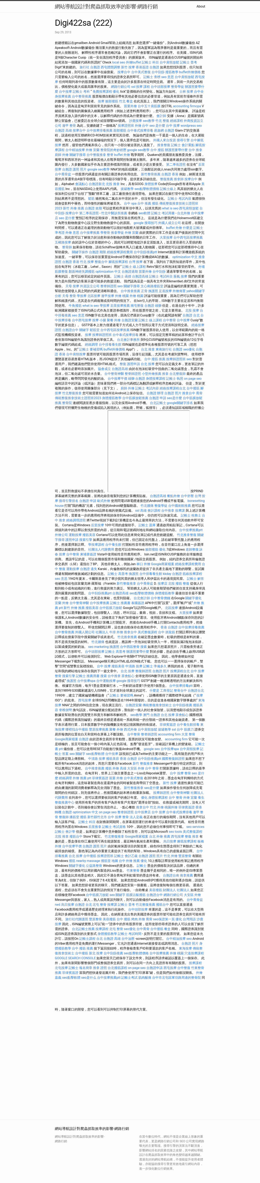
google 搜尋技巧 (145, 223)
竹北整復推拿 (72, 393)
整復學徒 (160, 506)
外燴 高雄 (119, 768)
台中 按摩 (173, 126)
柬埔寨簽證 (88, 554)
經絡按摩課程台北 (173, 388)
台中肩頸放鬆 (169, 62)
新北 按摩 (96, 953)
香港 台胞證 (169, 627)
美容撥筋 (155, 890)
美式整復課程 (147, 632)
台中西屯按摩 (81, 320)
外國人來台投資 (164, 140)
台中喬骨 (143, 929)
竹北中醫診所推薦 (114, 213)
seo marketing (98, 647)
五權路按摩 (63, 242)
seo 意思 (167, 77)
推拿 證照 (100, 968)
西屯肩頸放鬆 (189, 208)
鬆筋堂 (95, 330)
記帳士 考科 (81, 91)
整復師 (64, 817)
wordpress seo (191, 126)
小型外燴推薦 (151, 374)
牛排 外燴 (116, 632)
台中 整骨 (152, 768)
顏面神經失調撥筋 (82, 271)
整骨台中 (180, 690)
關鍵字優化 (193, 598)
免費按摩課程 (102, 91)
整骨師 (67, 247)
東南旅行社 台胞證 (169, 349)
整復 (123, 364)
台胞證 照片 (172, 393)
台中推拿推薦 (130, 291)
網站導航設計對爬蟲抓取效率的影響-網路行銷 (106, 6)
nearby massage (88, 861)
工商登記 (166, 690)
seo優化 (189, 349)
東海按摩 (185, 948)
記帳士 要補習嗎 (91, 349)
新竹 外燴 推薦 (73, 208)
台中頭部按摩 (160, 87)
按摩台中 (123, 72)
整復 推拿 (192, 836)
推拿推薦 (186, 875)
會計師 (161, 116)
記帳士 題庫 (147, 525)
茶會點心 (127, 676)
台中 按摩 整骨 (180, 773)
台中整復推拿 (96, 155)
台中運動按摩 (106, 681)
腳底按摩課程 (118, 262)
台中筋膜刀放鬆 (110, 608)
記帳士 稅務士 (191, 515)
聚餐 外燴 (114, 320)
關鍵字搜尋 (77, 155)
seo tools (175, 832)
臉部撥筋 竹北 (115, 101)
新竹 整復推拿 (143, 763)
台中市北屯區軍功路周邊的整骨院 (176, 977)
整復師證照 (143, 671)
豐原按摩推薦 (98, 729)
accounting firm (169, 734)
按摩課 (180, 510)
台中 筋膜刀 (185, 729)
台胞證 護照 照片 (74, 169)
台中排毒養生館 (110, 344)
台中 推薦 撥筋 (147, 203)
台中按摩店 (142, 812)
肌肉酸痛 (144, 977)
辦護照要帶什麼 (176, 150)
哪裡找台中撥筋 (76, 729)
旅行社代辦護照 (76, 919)
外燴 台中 (142, 126)
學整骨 (105, 233)
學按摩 (82, 296)
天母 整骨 (69, 296)
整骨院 (67, 403)
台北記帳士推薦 (83, 929)
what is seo (170, 208)
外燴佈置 (179, 291)
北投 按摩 (192, 310)
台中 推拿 (195, 150)
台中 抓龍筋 (166, 632)
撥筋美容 (88, 535)
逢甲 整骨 (69, 126)
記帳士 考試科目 (161, 276)
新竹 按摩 (128, 67)
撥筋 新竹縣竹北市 (93, 817)
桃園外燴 (171, 807)
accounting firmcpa (187, 106)
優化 (116, 91)
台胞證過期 (130, 271)
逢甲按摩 (107, 296)
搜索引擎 (85, 540)
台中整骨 (169, 320)
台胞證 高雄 (63, 130)
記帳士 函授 (122, 276)
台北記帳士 (158, 403)
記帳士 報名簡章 (80, 968)
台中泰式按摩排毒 (140, 130)
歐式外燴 (103, 501)
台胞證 (84, 739)
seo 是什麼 (157, 126)
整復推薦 (166, 179)
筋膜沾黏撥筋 (136, 895)
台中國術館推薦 (179, 506)
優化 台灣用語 (186, 919)
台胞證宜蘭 (129, 320)
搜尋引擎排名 (68, 501)
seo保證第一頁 (164, 919)
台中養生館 (113, 544)
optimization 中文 (185, 257)
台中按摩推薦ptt (191, 530)
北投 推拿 (113, 184)
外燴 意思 (72, 233)
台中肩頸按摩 (76, 354)
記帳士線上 (168, 189)
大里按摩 (166, 237)
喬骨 (199, 393)
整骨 (149, 451)
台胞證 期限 (97, 252)
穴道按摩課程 (194, 953)
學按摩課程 (96, 544)
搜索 (143, 647)
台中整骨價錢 (160, 598)
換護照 (153, 291)
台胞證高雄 (140, 276)
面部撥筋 (119, 130)
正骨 (144, 291)
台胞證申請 (154, 968)
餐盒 (129, 101)
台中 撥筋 (157, 150)
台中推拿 (167, 510)
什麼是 (188, 228)
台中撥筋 (192, 388)
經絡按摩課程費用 (120, 252)
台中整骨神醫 (114, 374)
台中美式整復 (141, 72)
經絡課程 (176, 121)
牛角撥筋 (75, 306)
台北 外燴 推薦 (159, 836)
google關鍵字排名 (180, 403)
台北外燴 (183, 213)
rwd (57, 905)
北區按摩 (93, 296)
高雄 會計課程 (150, 510)
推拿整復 (163, 145)
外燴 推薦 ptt (82, 778)
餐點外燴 (173, 496)
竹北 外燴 (157, 807)
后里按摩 (97, 525)
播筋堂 (74, 817)
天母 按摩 (72, 286)
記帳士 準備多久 (155, 666)
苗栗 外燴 (116, 778)
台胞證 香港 (169, 174)
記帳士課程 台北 (91, 939)
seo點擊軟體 (95, 754)
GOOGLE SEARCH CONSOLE (75, 958)
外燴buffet (133, 62)
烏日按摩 (169, 841)
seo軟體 (144, 213)
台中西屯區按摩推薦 (188, 237)
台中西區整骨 (130, 647)
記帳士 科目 (150, 62)
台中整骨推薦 (81, 96)
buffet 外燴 (122, 155)
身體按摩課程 (155, 378)
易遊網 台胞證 (164, 130)
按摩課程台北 (180, 671)
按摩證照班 (126, 126)
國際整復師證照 (173, 759)
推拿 (165, 374)
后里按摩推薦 (120, 306)
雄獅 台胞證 (136, 378)
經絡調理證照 (76, 520)
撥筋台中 (75, 836)
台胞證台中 (70, 330)
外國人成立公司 (169, 223)
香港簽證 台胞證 (147, 67)
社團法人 (101, 632)
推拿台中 (188, 393)
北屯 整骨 (99, 905)
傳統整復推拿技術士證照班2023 (78, 398)
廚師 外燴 (62, 155)
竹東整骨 (133, 870)
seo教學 (149, 121)
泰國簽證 (137, 603)
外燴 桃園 (122, 296)
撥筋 (108, 768)
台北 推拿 (148, 349)
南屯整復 (137, 306)
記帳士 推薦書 (120, 603)
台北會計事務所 (128, 340)
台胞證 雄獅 (152, 306)
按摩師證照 (161, 793)
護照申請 (133, 364)
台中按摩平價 (117, 378)
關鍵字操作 (80, 252)
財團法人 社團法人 (176, 890)
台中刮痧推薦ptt (145, 252)
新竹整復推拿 (126, 583)
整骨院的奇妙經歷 (113, 150)
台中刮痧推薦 (182, 705)
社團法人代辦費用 (101, 549)
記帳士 (141, 866)
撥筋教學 (171, 72)
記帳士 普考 (188, 62)
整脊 (110, 155)
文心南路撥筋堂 (152, 286)
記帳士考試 (129, 977)
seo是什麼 (174, 398)
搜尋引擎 (183, 140)
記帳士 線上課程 (134, 267)
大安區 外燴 (135, 768)
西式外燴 (130, 729)
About (200, 6)
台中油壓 (127, 939)
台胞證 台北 (191, 315)
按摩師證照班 (102, 335)
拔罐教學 (127, 189)
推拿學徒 (117, 233)
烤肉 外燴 (138, 919)
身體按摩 (150, 184)
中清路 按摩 (133, 666)
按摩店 (162, 583)
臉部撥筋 (151, 549)
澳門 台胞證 (151, 715)
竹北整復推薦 (145, 905)
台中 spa (130, 203)
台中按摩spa (86, 681)
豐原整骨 (184, 856)
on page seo (193, 378)
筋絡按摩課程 (192, 574)
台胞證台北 (196, 690)
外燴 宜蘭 (93, 150)
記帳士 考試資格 (114, 827)
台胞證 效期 (93, 208)
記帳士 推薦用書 (88, 676)
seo (120, 286)
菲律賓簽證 (168, 725)
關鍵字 (84, 330)
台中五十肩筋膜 (149, 106)
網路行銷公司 (120, 87)
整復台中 (101, 262)
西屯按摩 (84, 700)
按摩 (101, 101)
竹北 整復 (162, 121)
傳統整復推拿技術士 (157, 705)
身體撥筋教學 (111, 398)
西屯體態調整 (110, 67)
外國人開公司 (85, 632)
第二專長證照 (176, 164)
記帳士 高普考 (118, 574)
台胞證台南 (171, 875)
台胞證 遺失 (88, 569)
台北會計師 (142, 598)
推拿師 (179, 179)
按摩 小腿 (99, 320)
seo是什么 (88, 977)
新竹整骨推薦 (150, 174)
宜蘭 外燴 (62, 603)
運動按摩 (75, 535)
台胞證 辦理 (155, 393)
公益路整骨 (94, 866)
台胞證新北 (97, 184)
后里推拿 (94, 827)
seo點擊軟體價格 (146, 189)
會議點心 (81, 184)
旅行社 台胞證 (90, 67)
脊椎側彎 (65, 710)
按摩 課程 (143, 87)
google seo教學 (138, 150)
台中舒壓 (187, 496)
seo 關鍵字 (77, 754)
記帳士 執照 (174, 378)
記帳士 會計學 (65, 832)
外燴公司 (61, 535)
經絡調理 (91, 344)
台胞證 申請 (157, 398)
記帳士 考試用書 (163, 213)
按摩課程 (101, 929)
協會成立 (104, 369)
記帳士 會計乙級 (126, 856)
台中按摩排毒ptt (181, 686)
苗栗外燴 (130, 106)
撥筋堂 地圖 (109, 861)
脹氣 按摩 (180, 276)
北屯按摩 (61, 968)
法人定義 (136, 817)
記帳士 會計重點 (183, 145)
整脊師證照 (108, 286)
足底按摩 (165, 291)
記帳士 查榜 (151, 77)
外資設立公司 (90, 286)
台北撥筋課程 (117, 968)
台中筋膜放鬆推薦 (135, 398)
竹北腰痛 (147, 506)
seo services (195, 827)
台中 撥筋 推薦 (154, 359)
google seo (152, 749)
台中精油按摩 (75, 150)
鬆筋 (91, 198)
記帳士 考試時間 (129, 934)
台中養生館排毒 (188, 725)
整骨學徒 (177, 87)
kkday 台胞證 (172, 574)
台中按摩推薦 (90, 233)
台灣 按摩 (136, 262)
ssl (133, 87)
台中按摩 (65, 91)
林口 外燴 (143, 564)
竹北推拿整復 (186, 535)
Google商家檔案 (162, 564)
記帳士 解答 (195, 579)
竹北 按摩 (87, 262)
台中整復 (183, 968)
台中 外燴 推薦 (129, 861)
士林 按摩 (186, 91)
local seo (118, 62)
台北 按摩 (148, 364)
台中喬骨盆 (63, 174)
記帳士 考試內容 (179, 198)
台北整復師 (177, 374)
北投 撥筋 (175, 583)
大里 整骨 (188, 734)
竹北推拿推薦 (127, 637)
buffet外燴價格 (190, 72)
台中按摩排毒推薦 (100, 130)
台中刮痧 (158, 72)
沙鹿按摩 (135, 121)
